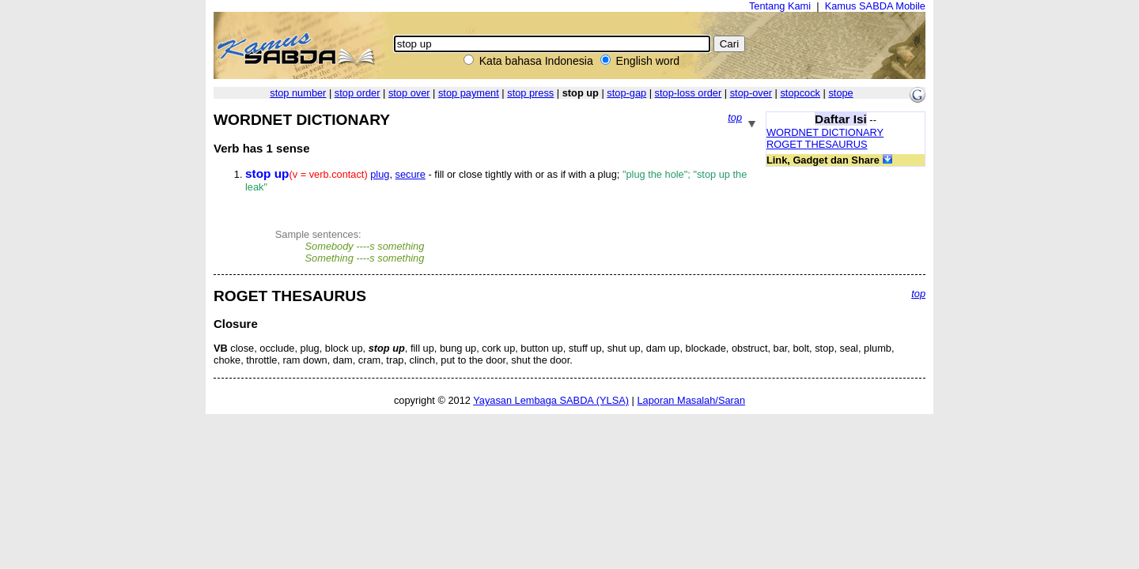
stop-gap (626, 93)
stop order (357, 93)
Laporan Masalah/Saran (691, 400)
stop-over (751, 93)
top (735, 117)
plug (379, 174)
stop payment (468, 93)
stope (840, 93)
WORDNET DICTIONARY (825, 132)
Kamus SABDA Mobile (875, 6)
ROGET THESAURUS (817, 144)
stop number (298, 93)
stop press (530, 93)
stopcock (800, 93)
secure (410, 174)
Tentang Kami (780, 6)
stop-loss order (688, 93)
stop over (409, 93)
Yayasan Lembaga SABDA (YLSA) (551, 400)
